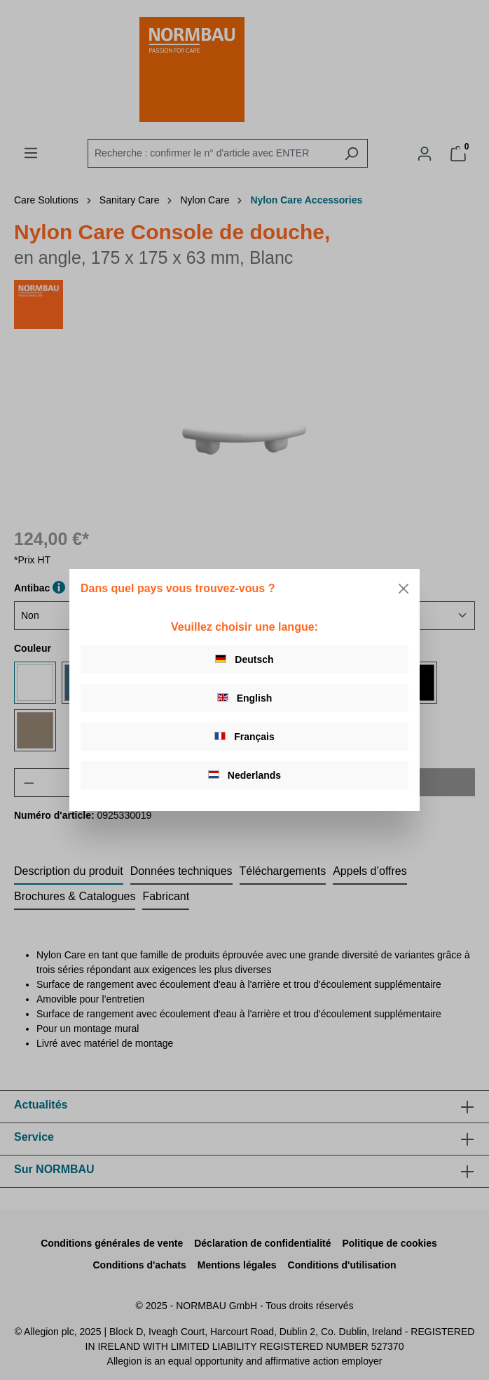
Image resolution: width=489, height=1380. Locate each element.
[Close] (403, 588)
